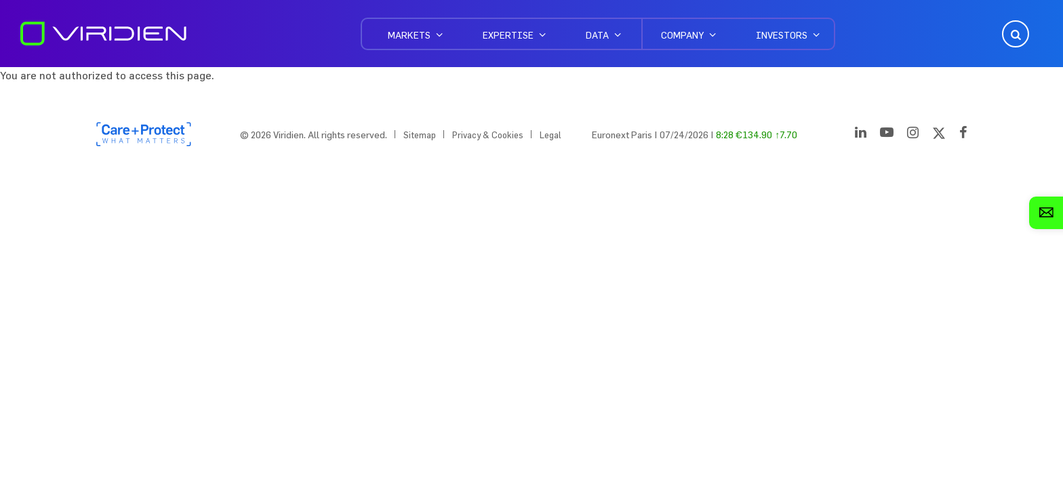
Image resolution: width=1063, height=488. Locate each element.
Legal (550, 134)
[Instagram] (912, 135)
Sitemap (419, 134)
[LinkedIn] (860, 135)
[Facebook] (963, 135)
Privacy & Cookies (487, 134)
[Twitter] (938, 135)
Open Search (1014, 33)
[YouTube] (886, 135)
